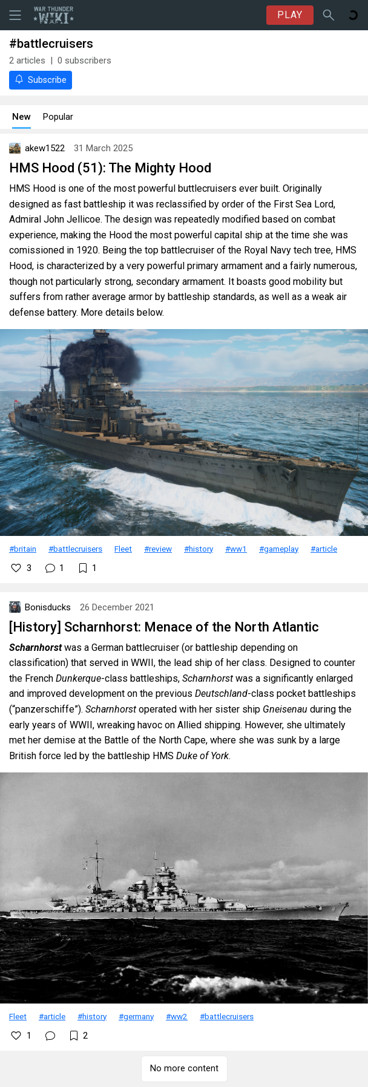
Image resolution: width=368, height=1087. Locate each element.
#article (323, 548)
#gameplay (278, 548)
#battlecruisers (75, 548)
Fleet (123, 548)
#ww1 (236, 548)
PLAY (290, 15)
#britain (22, 548)
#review (158, 548)
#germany (136, 1016)
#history (198, 548)
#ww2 (177, 1016)
